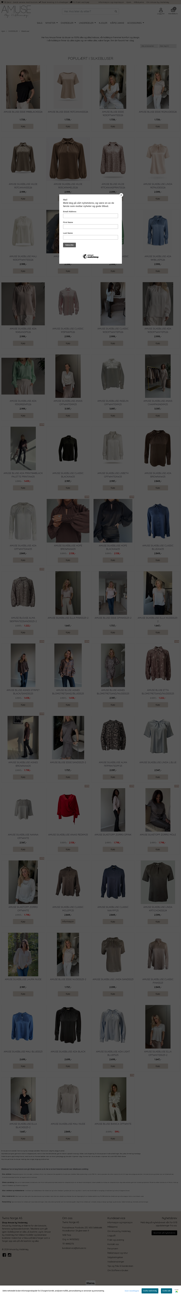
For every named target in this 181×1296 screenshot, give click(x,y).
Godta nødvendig (150, 1291)
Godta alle (166, 1291)
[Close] (121, 195)
